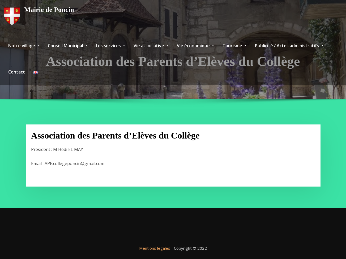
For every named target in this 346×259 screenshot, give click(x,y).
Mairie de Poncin (49, 10)
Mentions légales (154, 248)
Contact (16, 72)
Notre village (23, 46)
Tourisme (234, 46)
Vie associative (151, 46)
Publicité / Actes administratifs (289, 46)
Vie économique (195, 46)
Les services (110, 46)
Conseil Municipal (67, 46)
